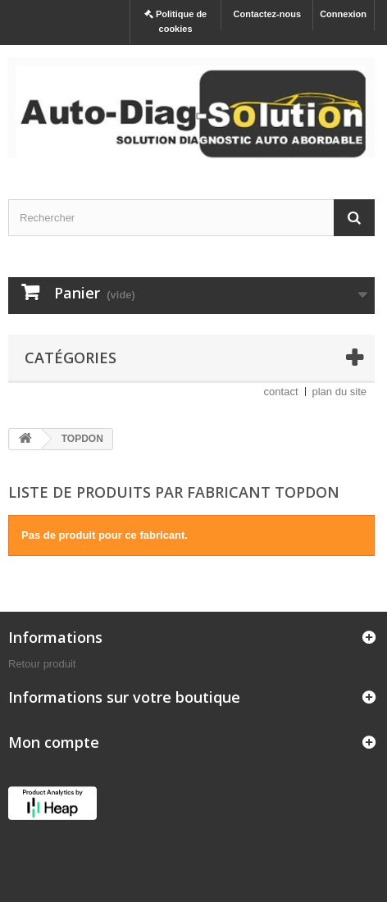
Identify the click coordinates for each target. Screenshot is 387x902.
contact (281, 391)
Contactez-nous (268, 14)
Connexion (343, 14)
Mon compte (53, 742)
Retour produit (41, 664)
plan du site (339, 391)
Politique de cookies (175, 21)
